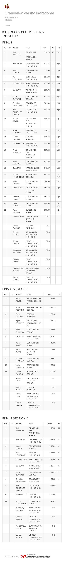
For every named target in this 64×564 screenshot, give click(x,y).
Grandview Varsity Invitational (29, 13)
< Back (7, 25)
